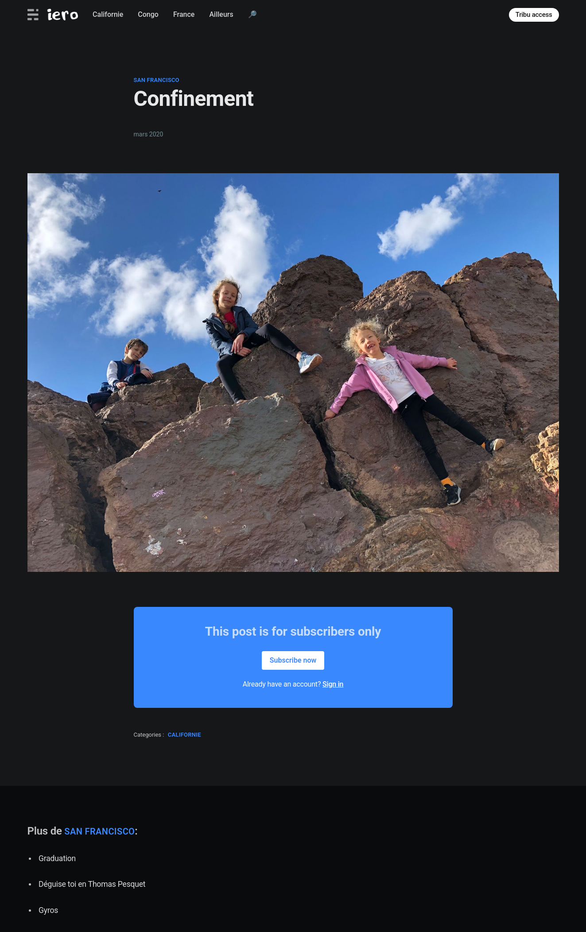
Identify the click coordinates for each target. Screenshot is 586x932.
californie (184, 734)
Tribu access (534, 15)
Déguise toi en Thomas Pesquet (92, 884)
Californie (108, 14)
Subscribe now (293, 660)
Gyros (48, 910)
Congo (148, 14)
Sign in (332, 684)
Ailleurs (221, 14)
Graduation (57, 858)
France (183, 14)
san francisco (156, 80)
